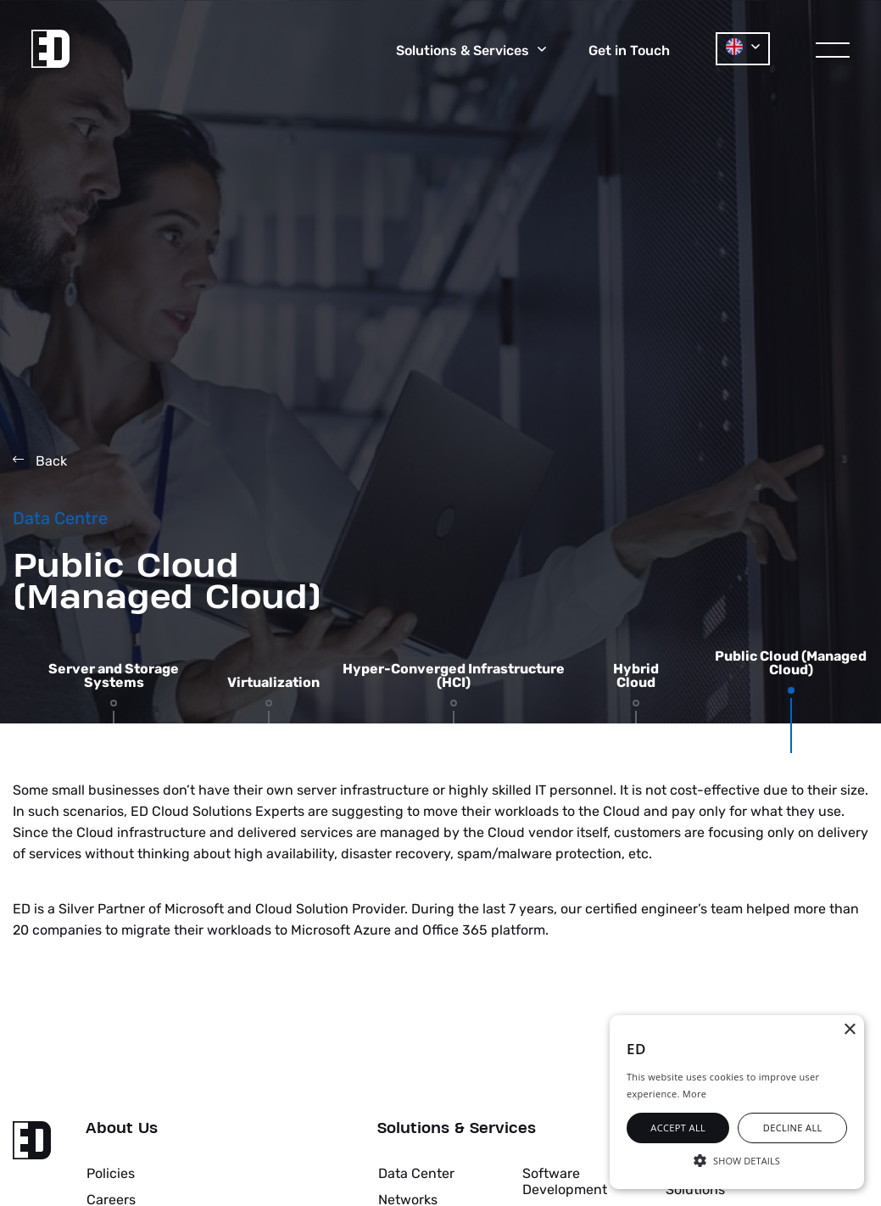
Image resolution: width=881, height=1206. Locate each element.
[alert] (737, 1102)
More (694, 1093)
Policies (110, 1173)
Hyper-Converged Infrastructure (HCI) (454, 676)
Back (40, 461)
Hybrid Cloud (636, 676)
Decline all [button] (792, 1127)
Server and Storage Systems (113, 676)
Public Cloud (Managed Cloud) (791, 663)
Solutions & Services (456, 1128)
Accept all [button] (677, 1127)
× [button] (849, 1030)
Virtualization (273, 682)
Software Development (564, 1181)
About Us (122, 1128)
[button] (737, 1159)
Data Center (416, 1173)
